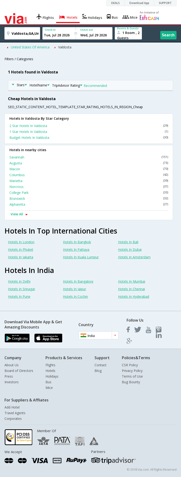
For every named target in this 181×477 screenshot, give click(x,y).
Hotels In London (21, 242)
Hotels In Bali (128, 242)
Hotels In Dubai (130, 249)
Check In (50, 29)
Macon (88, 169)
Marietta (88, 181)
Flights (50, 365)
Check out (86, 29)
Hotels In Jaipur (74, 289)
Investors (11, 382)
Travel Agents (14, 413)
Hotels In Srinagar (21, 289)
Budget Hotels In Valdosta (88, 137)
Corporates (13, 418)
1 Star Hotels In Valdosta (88, 131)
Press (8, 376)
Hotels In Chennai (131, 289)
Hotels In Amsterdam (134, 257)
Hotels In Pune (19, 296)
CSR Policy (130, 365)
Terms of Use (132, 376)
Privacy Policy (132, 370)
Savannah (88, 157)
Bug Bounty (131, 382)
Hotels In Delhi (19, 281)
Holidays (51, 376)
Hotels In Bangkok (77, 242)
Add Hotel (12, 407)
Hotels (50, 370)
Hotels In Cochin (75, 296)
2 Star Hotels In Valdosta (88, 126)
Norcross (88, 186)
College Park (88, 192)
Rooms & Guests (128, 28)
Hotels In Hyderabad (133, 296)
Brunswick (88, 198)
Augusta (88, 163)
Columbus (88, 175)
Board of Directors (18, 370)
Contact (101, 365)
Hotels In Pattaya (76, 249)
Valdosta (64, 47)
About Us (11, 365)
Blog (98, 370)
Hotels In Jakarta (20, 257)
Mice (49, 387)
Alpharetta (88, 204)
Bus (48, 382)
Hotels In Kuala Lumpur (81, 257)
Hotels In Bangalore (78, 281)
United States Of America (30, 47)
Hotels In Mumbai (131, 281)
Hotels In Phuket (20, 249)
